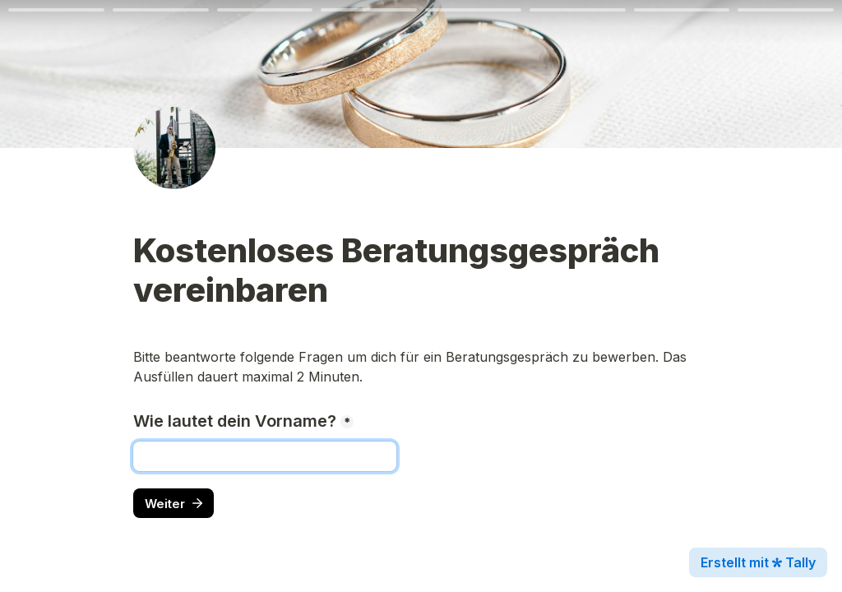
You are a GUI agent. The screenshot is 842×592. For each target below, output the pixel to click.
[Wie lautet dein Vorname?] (264, 456)
